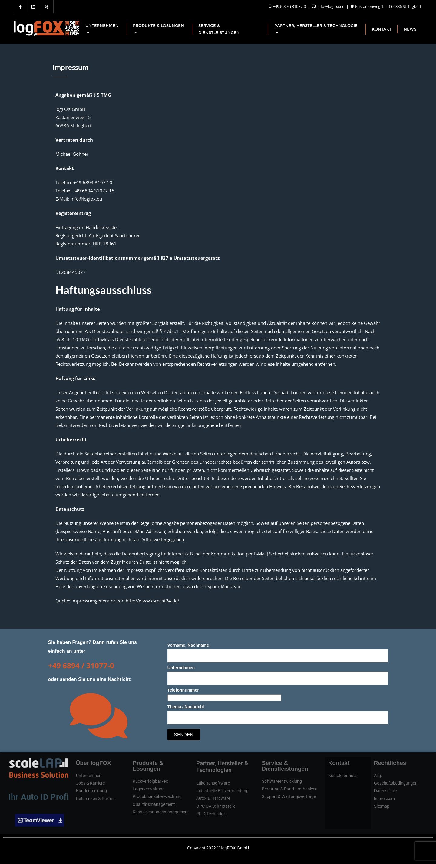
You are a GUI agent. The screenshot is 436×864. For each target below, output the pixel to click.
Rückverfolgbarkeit (150, 781)
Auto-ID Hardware (213, 798)
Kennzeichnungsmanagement (161, 811)
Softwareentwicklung (282, 781)
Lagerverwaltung (149, 788)
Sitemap (381, 806)
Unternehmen (277, 673)
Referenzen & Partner (96, 798)
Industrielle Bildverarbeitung (222, 790)
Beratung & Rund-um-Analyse (289, 788)
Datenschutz (386, 790)
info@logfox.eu (328, 6)
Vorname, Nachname (277, 650)
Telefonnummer (224, 694)
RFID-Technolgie (211, 813)
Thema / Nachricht (277, 712)
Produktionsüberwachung (157, 796)
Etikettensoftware (213, 783)
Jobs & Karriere (90, 783)
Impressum (384, 798)
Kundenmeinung (91, 790)
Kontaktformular (343, 775)
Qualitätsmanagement (154, 804)
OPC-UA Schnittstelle (215, 806)
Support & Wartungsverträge (289, 796)
